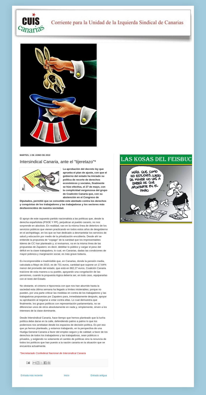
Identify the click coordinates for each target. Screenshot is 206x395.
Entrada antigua (99, 375)
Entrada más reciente (32, 375)
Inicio (66, 375)
